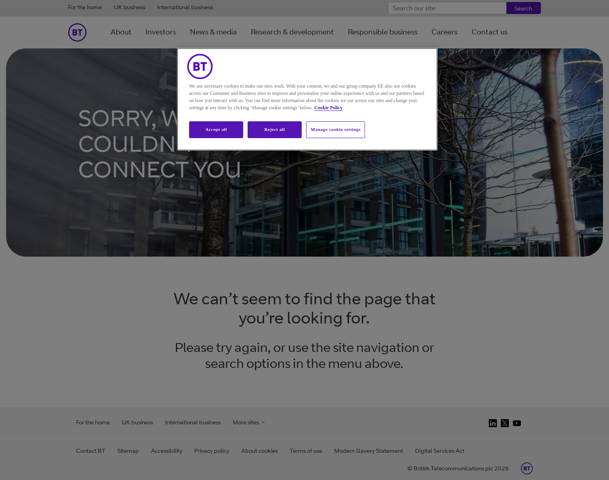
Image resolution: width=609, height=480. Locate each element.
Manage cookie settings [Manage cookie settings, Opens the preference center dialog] (336, 129)
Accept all (216, 129)
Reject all (274, 129)
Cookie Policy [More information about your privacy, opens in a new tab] (329, 107)
